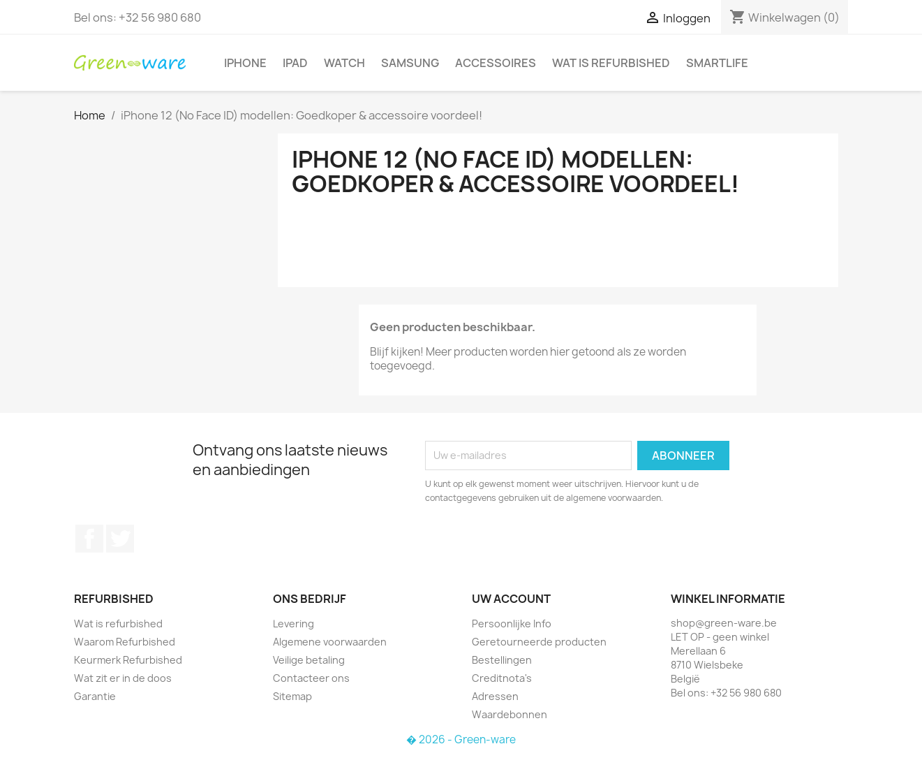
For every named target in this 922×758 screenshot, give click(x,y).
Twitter (120, 539)
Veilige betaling (309, 659)
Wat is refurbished (611, 63)
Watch (344, 63)
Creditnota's (502, 678)
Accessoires (495, 63)
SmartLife (717, 63)
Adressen (495, 696)
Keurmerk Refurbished (128, 659)
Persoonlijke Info (511, 623)
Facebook (89, 539)
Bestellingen (502, 659)
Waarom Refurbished (124, 641)
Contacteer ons (311, 678)
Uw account (511, 598)
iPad (295, 63)
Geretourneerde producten (539, 641)
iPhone (245, 63)
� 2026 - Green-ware (461, 739)
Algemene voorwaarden (330, 641)
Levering (293, 623)
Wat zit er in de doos (123, 678)
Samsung (410, 63)
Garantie (95, 696)
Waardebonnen (509, 714)
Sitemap (292, 696)
